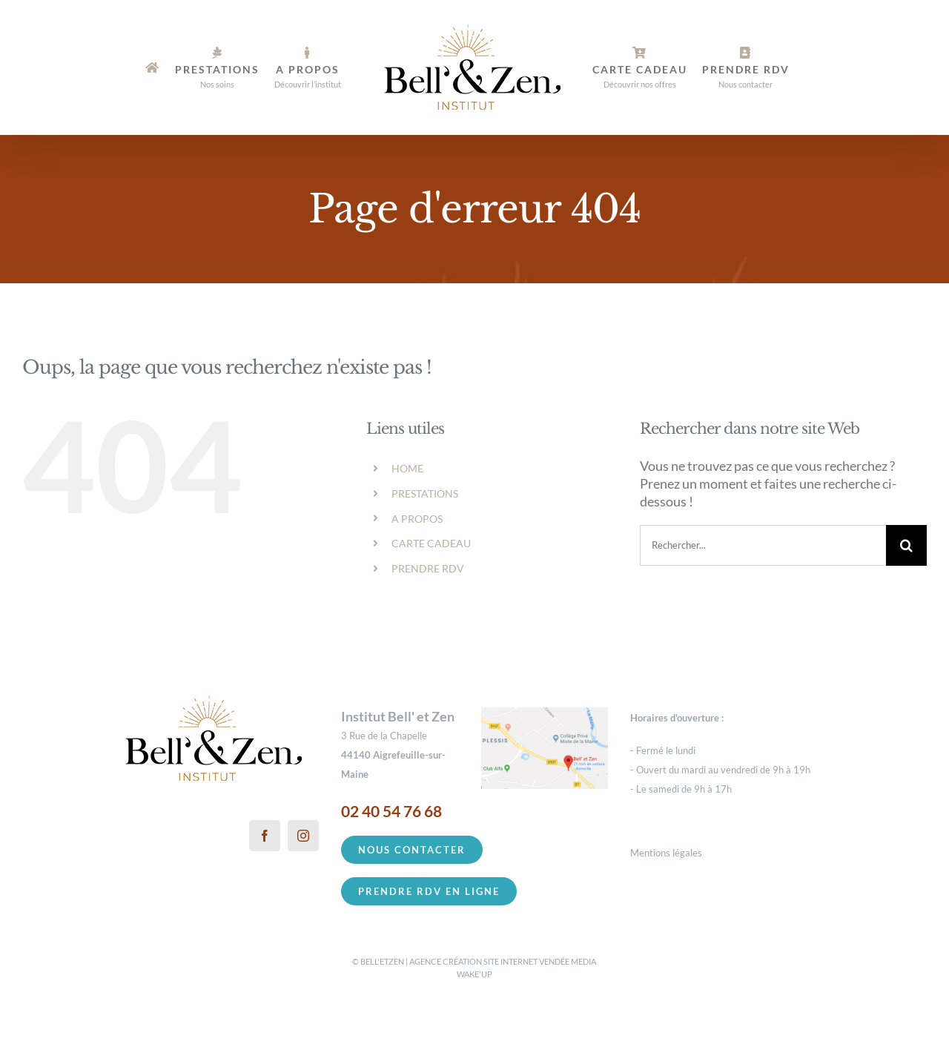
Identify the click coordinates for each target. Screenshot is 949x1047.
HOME (407, 468)
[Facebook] (264, 835)
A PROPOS (417, 518)
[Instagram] (303, 835)
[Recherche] (906, 545)
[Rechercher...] (763, 545)
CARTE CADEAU (431, 543)
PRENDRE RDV (427, 568)
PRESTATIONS (424, 493)
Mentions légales (666, 853)
